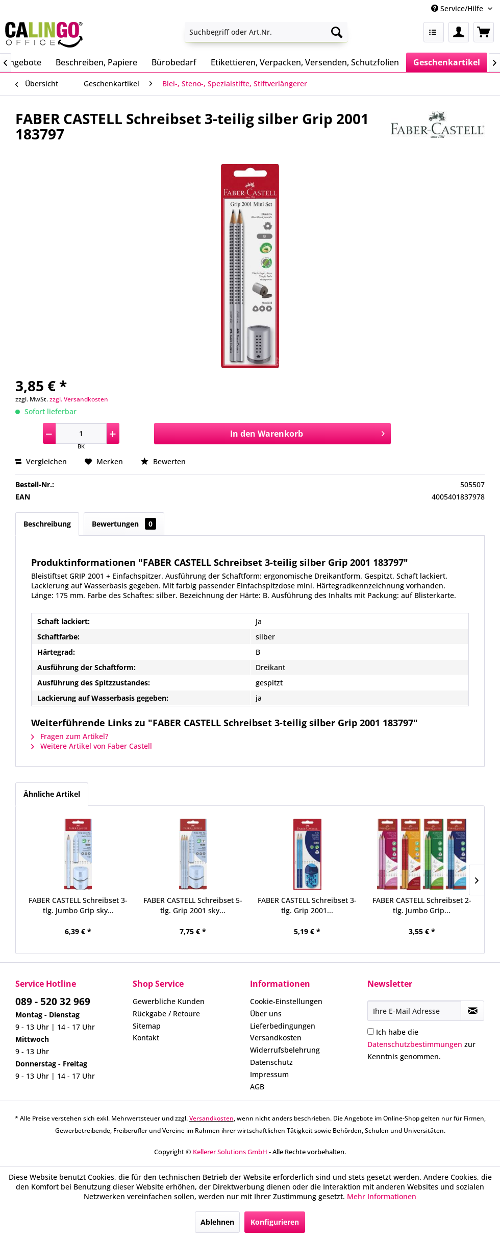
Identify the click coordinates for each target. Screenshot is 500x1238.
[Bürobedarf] (174, 62)
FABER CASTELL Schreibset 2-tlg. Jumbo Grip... (421, 905)
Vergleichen (41, 461)
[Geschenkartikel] (446, 62)
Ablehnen (217, 1222)
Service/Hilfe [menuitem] (458, 8)
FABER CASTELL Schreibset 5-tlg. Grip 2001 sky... (192, 905)
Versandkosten (276, 1037)
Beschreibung (47, 524)
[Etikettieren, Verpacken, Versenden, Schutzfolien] (305, 62)
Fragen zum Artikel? (69, 736)
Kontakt (146, 1037)
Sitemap (147, 1026)
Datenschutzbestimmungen (414, 1044)
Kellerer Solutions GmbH (230, 1151)
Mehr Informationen (381, 1196)
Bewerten (163, 461)
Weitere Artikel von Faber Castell (91, 746)
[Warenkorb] (483, 32)
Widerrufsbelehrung (285, 1050)
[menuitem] (266, 32)
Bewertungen (124, 524)
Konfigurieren (275, 1222)
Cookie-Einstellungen (286, 1001)
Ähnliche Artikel (51, 794)
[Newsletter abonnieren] (472, 1011)
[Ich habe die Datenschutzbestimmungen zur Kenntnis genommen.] (370, 1031)
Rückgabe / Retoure (166, 1013)
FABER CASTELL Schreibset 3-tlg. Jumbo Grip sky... (78, 905)
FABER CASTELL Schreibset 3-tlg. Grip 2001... (307, 905)
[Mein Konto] (458, 32)
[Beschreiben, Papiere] (96, 62)
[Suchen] (336, 32)
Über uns (266, 1013)
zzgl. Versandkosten (78, 399)
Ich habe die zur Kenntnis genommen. (421, 1044)
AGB (257, 1086)
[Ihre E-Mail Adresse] (414, 1011)
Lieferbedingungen (282, 1026)
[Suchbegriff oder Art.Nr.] (266, 32)
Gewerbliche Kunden (169, 1001)
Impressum (269, 1074)
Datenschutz (271, 1062)
